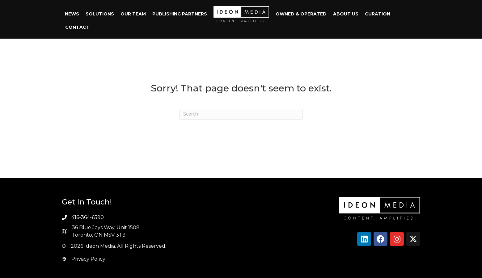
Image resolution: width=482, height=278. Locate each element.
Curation (377, 14)
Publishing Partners (179, 14)
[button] (364, 239)
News (72, 14)
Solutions (100, 14)
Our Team (133, 14)
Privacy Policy (88, 259)
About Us (345, 14)
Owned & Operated (301, 14)
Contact (77, 27)
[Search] (241, 114)
